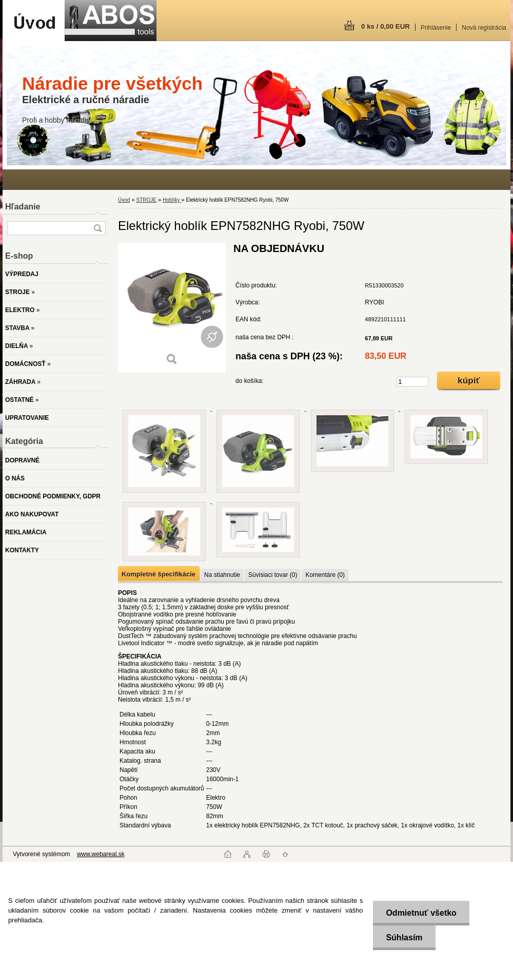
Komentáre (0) (325, 574)
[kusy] (412, 382)
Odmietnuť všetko (421, 913)
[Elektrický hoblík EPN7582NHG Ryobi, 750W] (172, 307)
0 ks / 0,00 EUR (385, 26)
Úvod (124, 200)
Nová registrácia (484, 27)
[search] (97, 228)
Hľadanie (22, 206)
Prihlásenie (436, 27)
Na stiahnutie (222, 574)
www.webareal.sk (101, 854)
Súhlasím (404, 937)
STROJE (146, 200)
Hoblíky (172, 200)
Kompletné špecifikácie (158, 574)
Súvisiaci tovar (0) (272, 574)
